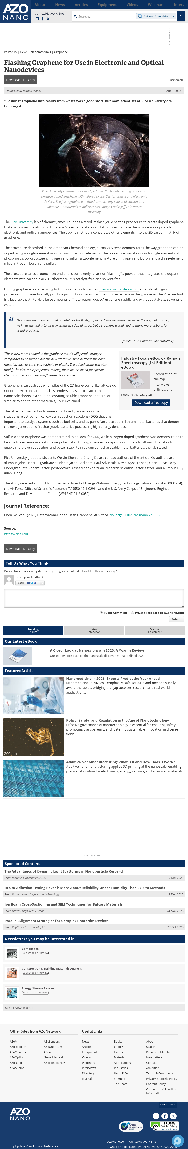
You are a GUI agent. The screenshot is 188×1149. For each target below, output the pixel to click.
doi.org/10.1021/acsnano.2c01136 (135, 515)
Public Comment (115, 613)
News (24, 52)
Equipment (89, 1052)
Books (118, 1041)
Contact (151, 1063)
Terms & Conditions (159, 1073)
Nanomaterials (41, 52)
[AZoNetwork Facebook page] (42, 19)
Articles (87, 1047)
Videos (86, 1057)
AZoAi (48, 1052)
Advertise (152, 1068)
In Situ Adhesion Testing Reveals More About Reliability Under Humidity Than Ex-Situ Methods (84, 887)
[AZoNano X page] (48, 19)
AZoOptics (17, 1057)
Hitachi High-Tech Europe (28, 911)
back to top (168, 1104)
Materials (120, 1057)
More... (180, 4)
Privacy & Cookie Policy (161, 1079)
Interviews (89, 1068)
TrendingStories (33, 630)
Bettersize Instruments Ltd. (29, 878)
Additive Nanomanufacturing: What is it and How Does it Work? (120, 762)
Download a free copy (151, 402)
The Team (120, 1084)
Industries (121, 1068)
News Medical (53, 1057)
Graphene (61, 52)
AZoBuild (16, 1063)
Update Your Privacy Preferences (35, 1144)
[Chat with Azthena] (178, 1141)
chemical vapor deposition (119, 289)
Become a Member (159, 1052)
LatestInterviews (94, 630)
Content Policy (156, 1084)
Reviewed (176, 80)
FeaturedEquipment (155, 630)
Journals (87, 1079)
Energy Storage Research (39, 988)
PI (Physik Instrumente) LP (28, 927)
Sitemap (119, 1079)
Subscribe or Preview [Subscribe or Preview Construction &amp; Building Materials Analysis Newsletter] (35, 972)
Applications (122, 1063)
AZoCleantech (19, 1052)
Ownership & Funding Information (161, 1091)
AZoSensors (52, 1041)
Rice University (22, 222)
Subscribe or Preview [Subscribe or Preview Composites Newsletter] (35, 953)
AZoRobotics (18, 1047)
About (150, 1041)
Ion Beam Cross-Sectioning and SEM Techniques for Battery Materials (63, 904)
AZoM (14, 1041)
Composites (30, 949)
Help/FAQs (121, 1073)
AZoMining (17, 1068)
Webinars (88, 1063)
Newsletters (154, 1057)
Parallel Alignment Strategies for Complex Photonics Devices (56, 920)
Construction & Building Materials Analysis (52, 968)
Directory (88, 1073)
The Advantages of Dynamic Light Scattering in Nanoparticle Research (64, 871)
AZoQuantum (53, 1047)
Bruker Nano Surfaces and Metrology (35, 894)
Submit (176, 619)
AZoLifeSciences (55, 1063)
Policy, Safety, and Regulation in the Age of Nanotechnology (117, 720)
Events (118, 1052)
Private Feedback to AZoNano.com (159, 613)
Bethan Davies (32, 91)
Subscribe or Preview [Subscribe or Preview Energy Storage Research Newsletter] (35, 992)
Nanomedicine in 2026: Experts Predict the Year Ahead (113, 678)
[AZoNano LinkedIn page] (37, 19)
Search (151, 1047)
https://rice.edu (16, 534)
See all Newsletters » (19, 1008)
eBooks (119, 1047)
